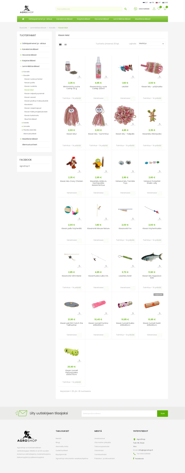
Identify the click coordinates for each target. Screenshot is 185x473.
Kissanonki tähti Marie (71, 276)
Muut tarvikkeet (31, 119)
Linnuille (26, 126)
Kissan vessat (30, 97)
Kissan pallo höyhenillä (72, 228)
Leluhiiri (125, 86)
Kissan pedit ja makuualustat (36, 101)
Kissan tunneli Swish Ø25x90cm (152, 324)
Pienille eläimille (29, 130)
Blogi (58, 442)
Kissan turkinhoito (32, 115)
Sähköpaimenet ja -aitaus (34, 43)
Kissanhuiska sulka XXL (98, 276)
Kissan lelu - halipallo (125, 134)
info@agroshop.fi (145, 450)
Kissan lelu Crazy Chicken (71, 181)
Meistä (58, 438)
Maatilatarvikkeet (30, 139)
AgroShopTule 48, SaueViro (139, 443)
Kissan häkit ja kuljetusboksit (36, 112)
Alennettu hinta (62, 446)
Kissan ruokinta (31, 86)
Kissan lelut (29, 90)
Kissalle (26, 75)
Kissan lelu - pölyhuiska (152, 86)
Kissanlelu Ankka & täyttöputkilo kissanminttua (98, 183)
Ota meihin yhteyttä (102, 442)
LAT (158, 2)
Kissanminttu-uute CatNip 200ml (98, 87)
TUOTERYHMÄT (28, 35)
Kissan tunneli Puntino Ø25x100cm (98, 324)
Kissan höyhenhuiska (152, 228)
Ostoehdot (98, 450)
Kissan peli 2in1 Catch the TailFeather (71, 324)
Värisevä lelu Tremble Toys (125, 182)
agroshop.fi (25, 166)
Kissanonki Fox (125, 228)
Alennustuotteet (29, 134)
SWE (165, 2)
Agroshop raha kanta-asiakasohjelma (72, 458)
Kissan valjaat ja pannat (34, 93)
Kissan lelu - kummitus (98, 134)
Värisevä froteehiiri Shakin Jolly (152, 182)
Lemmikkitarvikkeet (31, 66)
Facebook (139, 458)
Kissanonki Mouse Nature (98, 228)
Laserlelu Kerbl (125, 276)
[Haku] (92, 9)
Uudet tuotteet (62, 450)
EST (145, 2)
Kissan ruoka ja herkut (33, 79)
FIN (152, 2)
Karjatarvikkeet (29, 60)
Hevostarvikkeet (29, 55)
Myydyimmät (61, 454)
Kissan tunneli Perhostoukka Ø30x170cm (72, 372)
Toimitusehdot (100, 454)
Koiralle (26, 72)
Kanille (26, 123)
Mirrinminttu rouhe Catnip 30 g (71, 87)
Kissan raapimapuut (33, 108)
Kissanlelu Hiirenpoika (152, 134)
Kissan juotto (30, 83)
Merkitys (152, 43)
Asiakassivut (99, 438)
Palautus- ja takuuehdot (104, 458)
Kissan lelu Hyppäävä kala (152, 277)
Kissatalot (29, 104)
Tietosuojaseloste (101, 446)
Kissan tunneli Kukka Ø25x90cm (125, 324)
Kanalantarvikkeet (30, 49)
